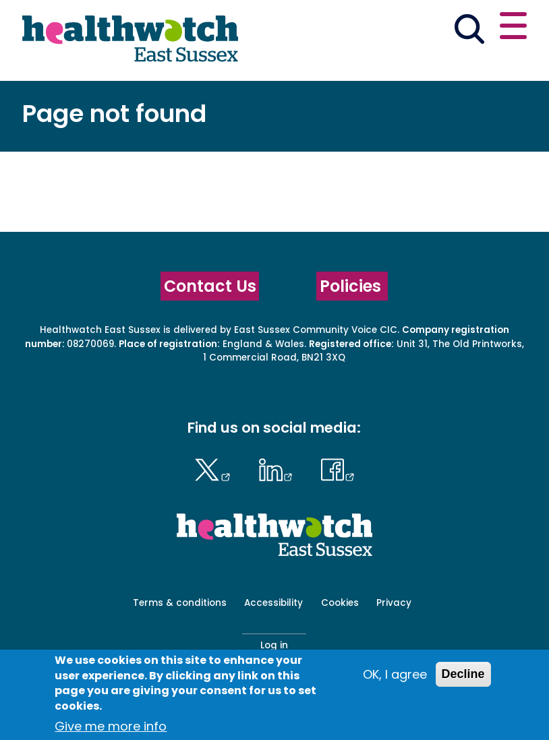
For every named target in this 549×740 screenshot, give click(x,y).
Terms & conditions (180, 602)
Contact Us (210, 286)
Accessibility (273, 602)
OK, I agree (395, 674)
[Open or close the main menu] (513, 28)
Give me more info (111, 726)
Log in (274, 645)
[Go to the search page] (470, 31)
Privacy (393, 602)
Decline (463, 674)
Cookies (340, 602)
